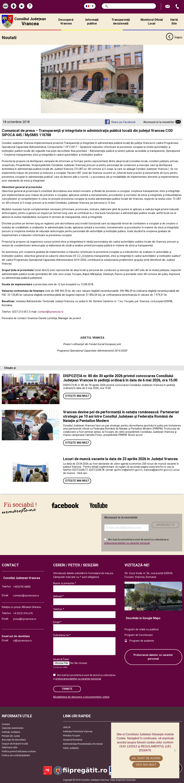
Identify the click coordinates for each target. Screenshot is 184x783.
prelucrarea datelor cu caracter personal (127, 543)
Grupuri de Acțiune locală (15, 743)
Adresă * (58, 596)
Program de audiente (141, 640)
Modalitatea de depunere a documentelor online (81, 697)
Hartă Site (174, 21)
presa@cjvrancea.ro (24, 619)
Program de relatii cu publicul (141, 629)
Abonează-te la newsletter (158, 122)
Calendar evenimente (12, 728)
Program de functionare (139, 635)
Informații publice (91, 21)
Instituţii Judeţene (11, 731)
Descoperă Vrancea (65, 21)
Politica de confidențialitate (16, 755)
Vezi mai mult (146, 764)
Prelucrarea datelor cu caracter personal (153, 656)
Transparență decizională (121, 21)
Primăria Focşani (71, 735)
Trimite (67, 688)
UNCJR (66, 727)
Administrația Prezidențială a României (83, 743)
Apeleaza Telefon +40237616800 (177, 6)
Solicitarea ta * (62, 635)
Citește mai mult (77, 395)
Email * (57, 622)
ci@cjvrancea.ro (22, 640)
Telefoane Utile (9, 747)
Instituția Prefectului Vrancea (77, 731)
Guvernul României (72, 739)
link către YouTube (98, 505)
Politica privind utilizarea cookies (19, 751)
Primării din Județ (11, 735)
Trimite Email (168, 6)
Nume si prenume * (64, 583)
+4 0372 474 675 (23, 613)
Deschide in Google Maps (143, 618)
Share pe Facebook (123, 122)
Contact (6, 724)
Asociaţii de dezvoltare (14, 739)
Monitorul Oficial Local (152, 21)
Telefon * (58, 609)
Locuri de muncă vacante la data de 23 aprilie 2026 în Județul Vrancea (120, 459)
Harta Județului (71, 747)
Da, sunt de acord (146, 758)
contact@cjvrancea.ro (50, 311)
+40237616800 (22, 586)
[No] (175, 750)
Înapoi (174, 37)
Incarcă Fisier (61, 659)
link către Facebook (65, 505)
